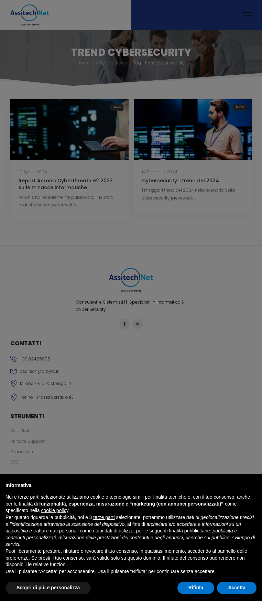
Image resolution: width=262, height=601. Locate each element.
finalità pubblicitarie (189, 530)
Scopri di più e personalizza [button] (48, 587)
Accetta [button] (236, 587)
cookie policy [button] (54, 510)
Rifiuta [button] (196, 587)
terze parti (103, 517)
